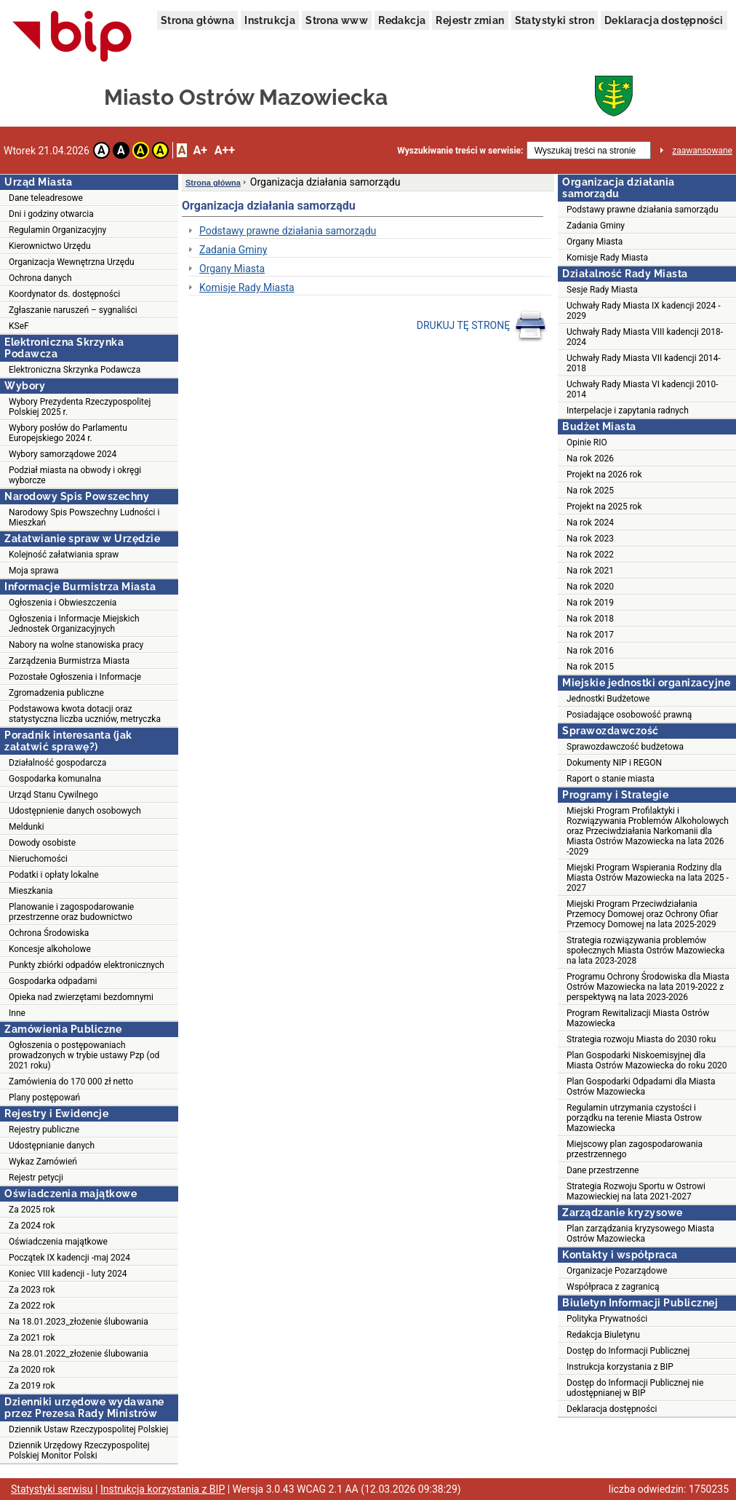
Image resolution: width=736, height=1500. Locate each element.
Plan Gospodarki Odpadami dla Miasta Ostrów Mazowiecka (641, 1086)
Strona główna (197, 20)
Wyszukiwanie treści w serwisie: (460, 151)
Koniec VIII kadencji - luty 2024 (68, 1274)
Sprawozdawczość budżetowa (625, 747)
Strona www (336, 20)
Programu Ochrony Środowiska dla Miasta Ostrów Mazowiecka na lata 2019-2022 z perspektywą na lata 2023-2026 (648, 987)
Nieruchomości (38, 859)
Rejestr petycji (36, 1177)
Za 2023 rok (32, 1290)
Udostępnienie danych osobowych (75, 811)
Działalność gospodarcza (57, 763)
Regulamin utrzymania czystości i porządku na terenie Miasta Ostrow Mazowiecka (634, 1118)
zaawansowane (702, 151)
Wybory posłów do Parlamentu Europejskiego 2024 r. (68, 433)
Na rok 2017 (590, 635)
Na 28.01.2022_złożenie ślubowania (78, 1354)
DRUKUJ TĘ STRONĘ (482, 326)
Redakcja (401, 20)
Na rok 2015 (590, 667)
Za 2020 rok (32, 1370)
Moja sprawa (34, 571)
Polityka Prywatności (607, 1319)
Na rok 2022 (590, 554)
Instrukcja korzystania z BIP (620, 1367)
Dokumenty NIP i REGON (614, 763)
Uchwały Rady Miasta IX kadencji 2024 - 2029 (644, 311)
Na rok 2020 (590, 587)
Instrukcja (269, 20)
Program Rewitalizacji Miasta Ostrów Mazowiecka (638, 1018)
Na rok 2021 (590, 571)
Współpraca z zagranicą (613, 1287)
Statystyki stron (554, 20)
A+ (200, 150)
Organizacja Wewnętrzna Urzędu (72, 262)
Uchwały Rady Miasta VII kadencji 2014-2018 (644, 363)
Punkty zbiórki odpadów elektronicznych (86, 965)
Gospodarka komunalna (55, 779)
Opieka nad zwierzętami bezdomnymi (81, 997)
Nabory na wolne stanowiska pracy (76, 645)
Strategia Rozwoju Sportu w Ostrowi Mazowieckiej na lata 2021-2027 (636, 1191)
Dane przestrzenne (603, 1170)
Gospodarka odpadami (53, 981)
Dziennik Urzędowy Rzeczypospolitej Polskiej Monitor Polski (79, 1450)
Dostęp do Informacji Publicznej (628, 1351)
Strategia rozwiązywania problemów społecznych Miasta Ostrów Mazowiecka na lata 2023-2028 (645, 950)
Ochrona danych (40, 278)
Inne (17, 1013)
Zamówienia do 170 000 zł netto (71, 1081)
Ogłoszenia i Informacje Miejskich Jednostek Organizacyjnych (74, 624)
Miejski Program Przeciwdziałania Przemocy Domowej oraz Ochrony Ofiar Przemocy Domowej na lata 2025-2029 (642, 914)
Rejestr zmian (470, 20)
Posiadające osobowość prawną (629, 715)
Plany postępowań (44, 1097)
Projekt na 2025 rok (604, 506)
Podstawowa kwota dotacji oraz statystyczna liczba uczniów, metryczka (85, 714)
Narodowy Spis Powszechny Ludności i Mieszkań (84, 517)
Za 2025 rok (32, 1210)
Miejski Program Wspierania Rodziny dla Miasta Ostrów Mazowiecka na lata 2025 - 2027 (648, 877)
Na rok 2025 (590, 490)
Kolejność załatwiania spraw (64, 554)
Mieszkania (31, 891)
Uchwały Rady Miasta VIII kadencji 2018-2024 (645, 337)
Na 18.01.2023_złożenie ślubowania (78, 1322)
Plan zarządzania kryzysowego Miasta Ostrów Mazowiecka (640, 1233)
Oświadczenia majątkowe (58, 1242)
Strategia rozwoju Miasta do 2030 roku (641, 1039)
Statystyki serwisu (52, 1489)
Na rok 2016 (590, 651)
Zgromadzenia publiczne (56, 693)
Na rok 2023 (590, 538)
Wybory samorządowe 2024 (62, 454)
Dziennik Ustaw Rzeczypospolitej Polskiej (88, 1429)
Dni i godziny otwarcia (51, 214)
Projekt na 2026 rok (604, 474)
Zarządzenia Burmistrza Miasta (69, 661)
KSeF (19, 326)
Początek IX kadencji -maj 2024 (69, 1258)
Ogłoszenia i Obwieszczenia (62, 603)
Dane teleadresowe (46, 198)
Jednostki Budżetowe (608, 699)
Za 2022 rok (32, 1306)
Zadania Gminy (233, 249)
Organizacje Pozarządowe (617, 1271)
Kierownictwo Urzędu (50, 246)
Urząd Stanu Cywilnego (53, 795)
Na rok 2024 (590, 522)
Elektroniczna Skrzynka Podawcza (74, 370)
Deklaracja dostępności (664, 20)
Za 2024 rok (32, 1226)
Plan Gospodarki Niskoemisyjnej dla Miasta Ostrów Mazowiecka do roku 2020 (647, 1060)
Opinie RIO (587, 442)
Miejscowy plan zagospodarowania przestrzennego (635, 1149)
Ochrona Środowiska (49, 933)
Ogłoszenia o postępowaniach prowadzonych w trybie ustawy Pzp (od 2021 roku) (84, 1055)
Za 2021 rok (32, 1338)
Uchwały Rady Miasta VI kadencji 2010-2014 (643, 389)
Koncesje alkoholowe (50, 949)
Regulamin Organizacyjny (57, 230)
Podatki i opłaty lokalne (54, 875)
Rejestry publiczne (44, 1129)
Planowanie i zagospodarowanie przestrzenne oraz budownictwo (71, 912)
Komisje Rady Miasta (247, 287)
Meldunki (26, 827)
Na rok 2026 (590, 458)
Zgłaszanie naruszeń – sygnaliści (73, 310)
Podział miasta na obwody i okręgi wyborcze (75, 475)
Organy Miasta (232, 268)
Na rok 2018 (590, 619)
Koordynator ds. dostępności (64, 294)
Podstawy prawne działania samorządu (287, 231)
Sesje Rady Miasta (602, 290)
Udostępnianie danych (52, 1145)
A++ (225, 150)
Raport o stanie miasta (611, 779)
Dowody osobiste (42, 843)
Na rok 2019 (590, 603)
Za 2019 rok (32, 1386)
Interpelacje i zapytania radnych (628, 410)
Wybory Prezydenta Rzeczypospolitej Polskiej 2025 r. (80, 407)
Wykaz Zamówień (43, 1161)
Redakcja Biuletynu (603, 1335)
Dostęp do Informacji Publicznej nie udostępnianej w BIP (635, 1388)
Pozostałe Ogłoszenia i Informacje (75, 677)
